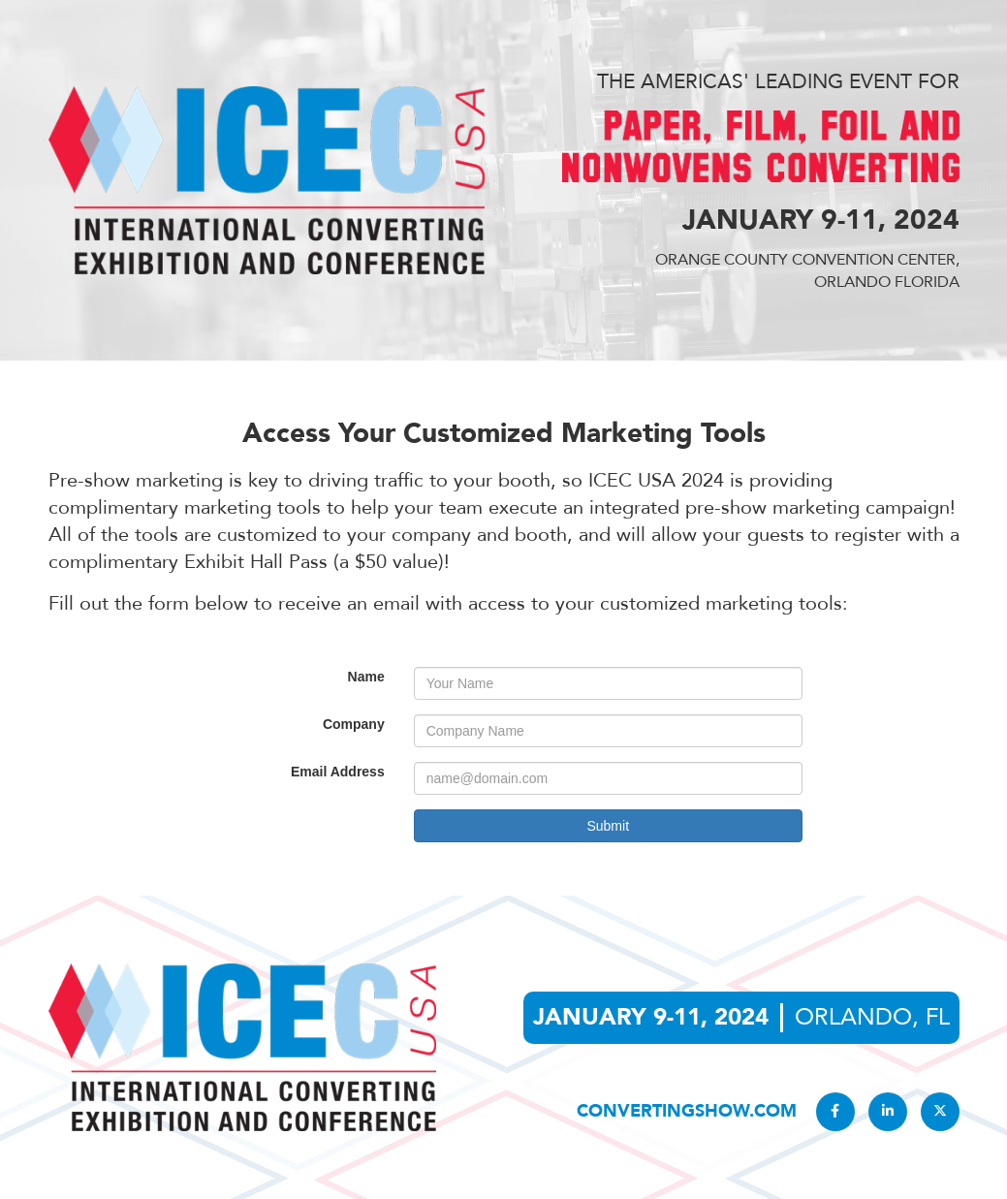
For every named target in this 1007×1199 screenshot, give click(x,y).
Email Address (338, 771)
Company (354, 724)
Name (366, 676)
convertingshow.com (687, 1111)
